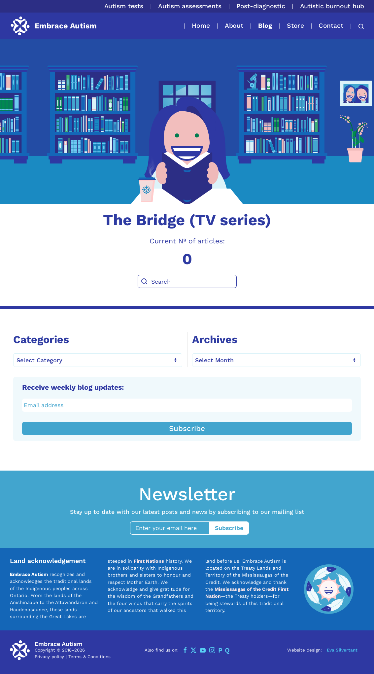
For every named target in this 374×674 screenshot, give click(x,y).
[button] (357, 26)
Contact (331, 25)
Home (201, 25)
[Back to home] (53, 26)
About (234, 25)
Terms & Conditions (89, 656)
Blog (265, 25)
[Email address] (187, 404)
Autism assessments (189, 6)
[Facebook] (185, 650)
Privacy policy (49, 656)
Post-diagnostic (260, 6)
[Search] (187, 281)
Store (295, 25)
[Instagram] (212, 650)
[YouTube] (202, 650)
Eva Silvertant (342, 649)
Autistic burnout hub (332, 6)
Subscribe (187, 428)
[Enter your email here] (173, 527)
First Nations (149, 560)
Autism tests (124, 6)
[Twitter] (193, 650)
